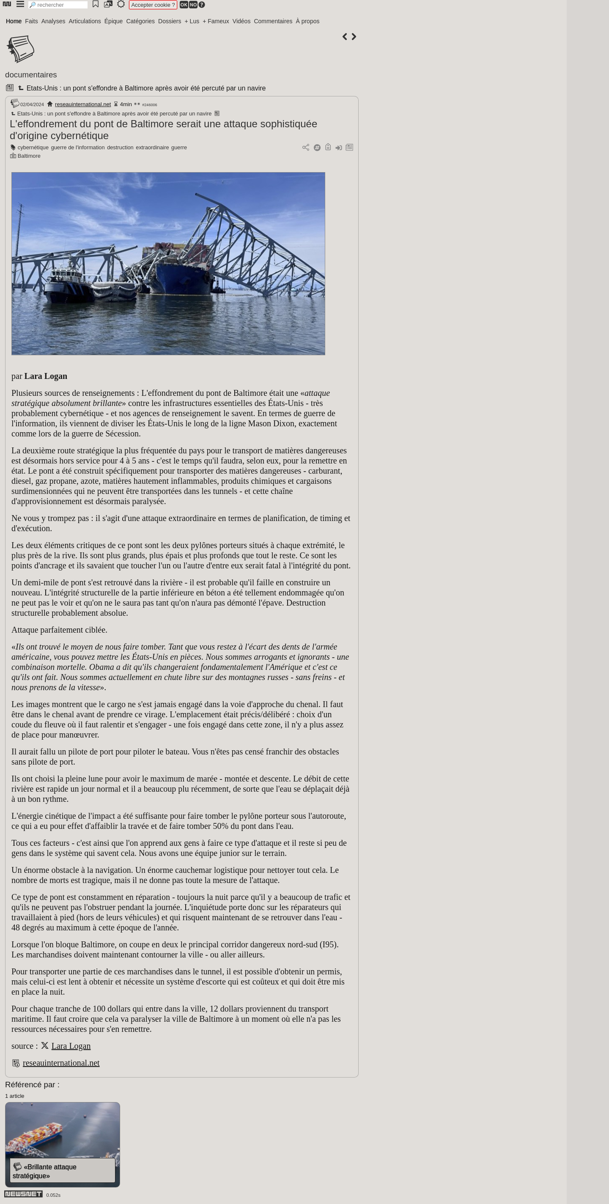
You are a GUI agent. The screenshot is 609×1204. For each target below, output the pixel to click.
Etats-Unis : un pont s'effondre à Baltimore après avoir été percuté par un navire (141, 88)
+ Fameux (216, 21)
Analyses (53, 21)
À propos (307, 21)
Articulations (85, 21)
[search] (58, 5)
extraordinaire (152, 147)
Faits (31, 21)
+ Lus (192, 21)
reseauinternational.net (83, 104)
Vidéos (242, 21)
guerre (179, 147)
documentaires (31, 74)
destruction (120, 147)
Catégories (140, 21)
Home (14, 21)
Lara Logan (71, 1045)
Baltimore (29, 156)
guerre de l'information (78, 147)
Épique (113, 21)
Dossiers (169, 21)
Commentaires (273, 21)
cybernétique (33, 147)
